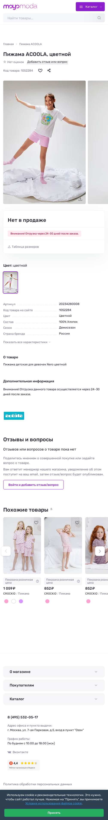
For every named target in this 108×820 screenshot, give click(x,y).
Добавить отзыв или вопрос (47, 62)
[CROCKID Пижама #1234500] (22, 545)
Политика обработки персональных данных (37, 784)
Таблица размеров (25, 247)
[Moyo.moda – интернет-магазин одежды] (20, 6)
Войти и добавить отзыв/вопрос (33, 485)
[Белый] (13, 601)
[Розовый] (6, 601)
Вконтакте (18, 752)
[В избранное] (40, 70)
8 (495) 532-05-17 (23, 717)
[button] (6, 551)
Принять (54, 813)
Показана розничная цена (22, 581)
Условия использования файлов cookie (53, 803)
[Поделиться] (49, 70)
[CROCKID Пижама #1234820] (63, 545)
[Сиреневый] (20, 601)
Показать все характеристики (25, 342)
